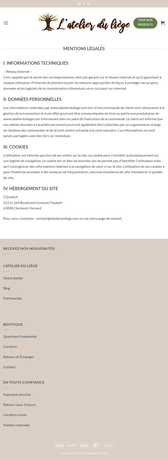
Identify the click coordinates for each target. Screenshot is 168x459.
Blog (6, 288)
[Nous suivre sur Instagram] (88, 3)
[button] (79, 3)
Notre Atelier (13, 278)
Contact (9, 367)
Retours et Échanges (18, 357)
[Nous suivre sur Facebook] (84, 3)
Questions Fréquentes (20, 336)
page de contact (110, 218)
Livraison (10, 346)
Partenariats (12, 298)
